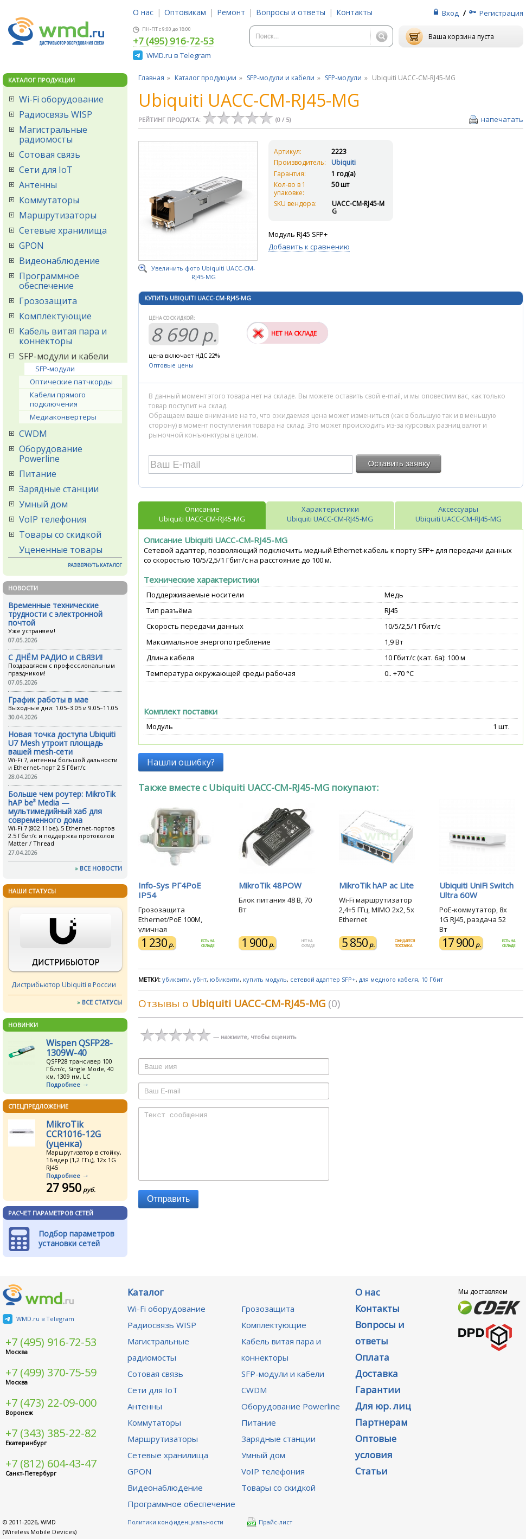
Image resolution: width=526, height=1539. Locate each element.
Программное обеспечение (49, 281)
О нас (143, 12)
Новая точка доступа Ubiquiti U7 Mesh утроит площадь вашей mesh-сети (62, 743)
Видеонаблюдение (59, 261)
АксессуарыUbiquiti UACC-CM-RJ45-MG (458, 514)
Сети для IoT (46, 170)
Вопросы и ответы (290, 12)
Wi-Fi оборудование (61, 99)
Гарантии (378, 1389)
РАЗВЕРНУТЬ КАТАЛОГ (95, 565)
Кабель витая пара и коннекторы (63, 336)
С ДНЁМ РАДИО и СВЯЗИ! (55, 657)
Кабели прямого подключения (58, 399)
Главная (151, 77)
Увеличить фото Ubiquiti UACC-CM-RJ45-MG (203, 272)
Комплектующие (55, 316)
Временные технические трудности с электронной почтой (55, 614)
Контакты (354, 12)
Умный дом (43, 504)
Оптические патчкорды (71, 382)
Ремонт (231, 12)
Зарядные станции (59, 489)
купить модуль (265, 979)
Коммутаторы (49, 200)
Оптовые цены (171, 365)
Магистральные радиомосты (53, 134)
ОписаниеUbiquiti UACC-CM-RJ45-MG (202, 514)
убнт (200, 979)
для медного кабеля (388, 979)
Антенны (38, 185)
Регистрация (501, 13)
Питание (37, 474)
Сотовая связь (49, 154)
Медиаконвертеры (63, 417)
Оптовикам (185, 12)
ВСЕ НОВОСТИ (101, 868)
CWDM (33, 434)
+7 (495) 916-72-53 (173, 41)
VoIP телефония (52, 519)
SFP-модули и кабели (63, 356)
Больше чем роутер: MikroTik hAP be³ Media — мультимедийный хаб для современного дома (62, 807)
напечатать (502, 119)
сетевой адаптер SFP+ (323, 979)
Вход (450, 13)
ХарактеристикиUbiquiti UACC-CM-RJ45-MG (330, 514)
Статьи (371, 1471)
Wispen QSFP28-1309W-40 (79, 1048)
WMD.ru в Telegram (178, 55)
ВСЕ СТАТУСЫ (102, 1002)
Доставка (376, 1373)
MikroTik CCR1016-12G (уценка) (73, 1134)
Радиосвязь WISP (55, 114)
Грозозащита (48, 301)
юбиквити (225, 979)
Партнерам (381, 1422)
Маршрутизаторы (58, 215)
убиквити (176, 979)
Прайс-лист (269, 1522)
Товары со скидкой (60, 534)
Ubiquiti (343, 162)
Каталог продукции (205, 77)
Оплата (372, 1357)
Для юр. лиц (383, 1406)
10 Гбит (432, 979)
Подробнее (63, 1084)
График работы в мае (48, 699)
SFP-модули (55, 369)
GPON (31, 246)
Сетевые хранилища (63, 230)
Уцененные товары (60, 550)
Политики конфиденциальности (175, 1522)
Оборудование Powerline (50, 454)
